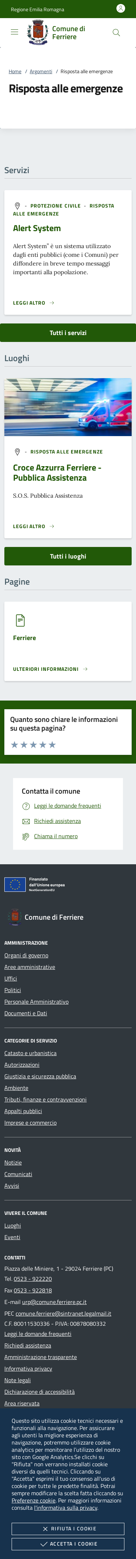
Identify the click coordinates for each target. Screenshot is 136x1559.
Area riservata (22, 1403)
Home (15, 71)
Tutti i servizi (68, 333)
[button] (37, 9)
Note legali (17, 1380)
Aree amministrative (29, 966)
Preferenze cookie (33, 1500)
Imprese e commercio (30, 1122)
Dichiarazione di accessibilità (39, 1391)
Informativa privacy (28, 1368)
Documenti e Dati (25, 1013)
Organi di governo (26, 955)
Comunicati (18, 1174)
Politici (12, 990)
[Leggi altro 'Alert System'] (34, 303)
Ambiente (16, 1087)
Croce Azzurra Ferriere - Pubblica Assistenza (57, 472)
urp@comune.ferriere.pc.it (54, 1301)
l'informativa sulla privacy (65, 1507)
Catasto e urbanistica (30, 1053)
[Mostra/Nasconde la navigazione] (14, 32)
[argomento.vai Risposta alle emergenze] (66, 451)
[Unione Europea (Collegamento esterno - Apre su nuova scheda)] (68, 886)
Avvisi (11, 1185)
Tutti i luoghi (68, 556)
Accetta (68, 1544)
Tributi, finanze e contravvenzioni (45, 1099)
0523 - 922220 (33, 1278)
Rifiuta (68, 1529)
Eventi (12, 1237)
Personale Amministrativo (36, 1001)
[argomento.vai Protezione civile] (56, 205)
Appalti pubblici (23, 1111)
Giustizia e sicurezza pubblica (40, 1076)
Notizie (13, 1162)
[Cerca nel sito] (116, 32)
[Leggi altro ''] (34, 526)
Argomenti (41, 71)
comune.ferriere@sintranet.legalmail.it (63, 1313)
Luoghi (12, 1225)
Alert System (37, 227)
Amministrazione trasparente (40, 1357)
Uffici (10, 978)
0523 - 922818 (33, 1290)
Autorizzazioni (22, 1064)
